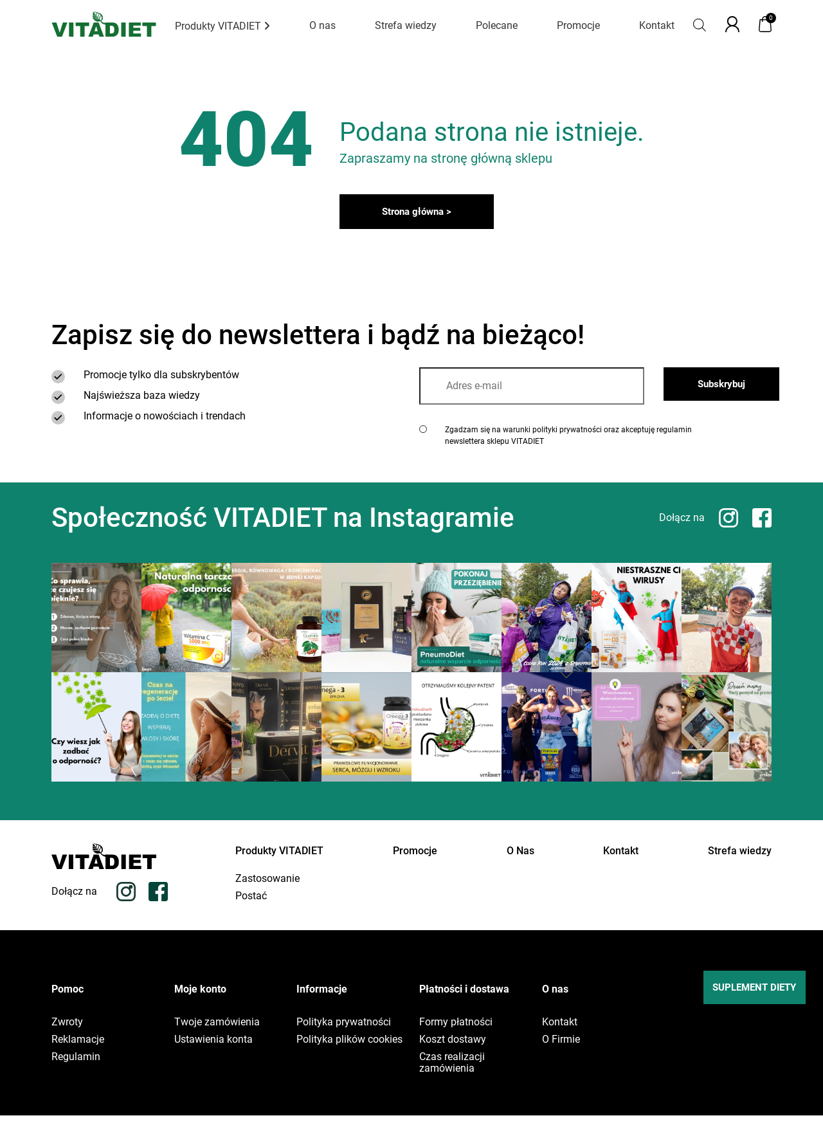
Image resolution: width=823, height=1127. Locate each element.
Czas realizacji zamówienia (452, 1074)
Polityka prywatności (343, 1034)
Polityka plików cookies (349, 1051)
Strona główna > (417, 216)
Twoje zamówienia (217, 1034)
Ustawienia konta (213, 1051)
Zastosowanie (267, 890)
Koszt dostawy (452, 1051)
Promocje (578, 25)
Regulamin (75, 1068)
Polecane (497, 25)
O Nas (520, 856)
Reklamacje (77, 1051)
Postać (251, 907)
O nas (322, 25)
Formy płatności (456, 1034)
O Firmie (561, 1051)
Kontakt (656, 25)
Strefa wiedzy (406, 25)
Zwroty (67, 1034)
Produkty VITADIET (222, 26)
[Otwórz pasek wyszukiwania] (699, 24)
